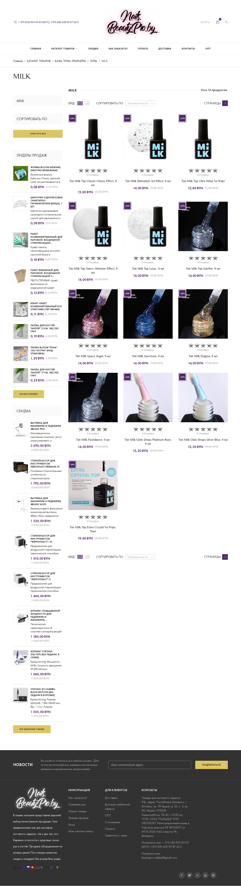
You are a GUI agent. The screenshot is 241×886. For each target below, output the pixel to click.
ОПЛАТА (143, 48)
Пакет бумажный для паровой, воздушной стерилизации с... (45, 273)
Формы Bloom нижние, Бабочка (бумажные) (46, 169)
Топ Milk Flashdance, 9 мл (93, 439)
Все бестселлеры (29, 394)
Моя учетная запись (81, 831)
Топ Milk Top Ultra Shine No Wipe (203, 181)
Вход (71, 824)
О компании (112, 822)
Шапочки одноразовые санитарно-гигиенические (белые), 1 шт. (47, 202)
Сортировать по (109, 103)
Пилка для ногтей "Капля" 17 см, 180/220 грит (44, 372)
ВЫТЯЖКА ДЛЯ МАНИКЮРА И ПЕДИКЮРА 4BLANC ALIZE (46, 501)
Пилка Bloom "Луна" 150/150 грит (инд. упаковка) (44, 350)
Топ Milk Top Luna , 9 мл (148, 268)
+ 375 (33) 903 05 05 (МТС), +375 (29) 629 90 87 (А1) (46, 22)
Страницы (212, 103)
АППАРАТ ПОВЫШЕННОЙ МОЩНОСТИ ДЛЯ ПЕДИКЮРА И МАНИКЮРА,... (45, 616)
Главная (35, 48)
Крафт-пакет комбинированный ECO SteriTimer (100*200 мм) (46, 306)
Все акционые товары (32, 729)
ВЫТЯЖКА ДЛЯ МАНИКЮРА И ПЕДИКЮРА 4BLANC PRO (46, 426)
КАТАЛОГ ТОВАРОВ (63, 48)
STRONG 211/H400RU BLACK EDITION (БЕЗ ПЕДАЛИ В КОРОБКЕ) (43, 692)
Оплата (110, 829)
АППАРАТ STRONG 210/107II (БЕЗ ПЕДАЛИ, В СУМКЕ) (45, 654)
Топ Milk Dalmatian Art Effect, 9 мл (148, 181)
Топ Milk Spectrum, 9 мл (148, 356)
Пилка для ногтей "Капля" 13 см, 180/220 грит (44, 328)
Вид (71, 103)
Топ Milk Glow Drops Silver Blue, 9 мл (203, 439)
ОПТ (208, 48)
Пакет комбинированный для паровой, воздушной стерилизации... (46, 238)
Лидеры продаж (78, 818)
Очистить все (38, 133)
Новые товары (77, 811)
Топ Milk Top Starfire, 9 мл (203, 268)
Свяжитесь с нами (116, 835)
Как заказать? (77, 798)
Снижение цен (77, 804)
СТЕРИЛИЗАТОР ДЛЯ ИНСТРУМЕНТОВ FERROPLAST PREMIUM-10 (45, 463)
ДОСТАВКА (164, 48)
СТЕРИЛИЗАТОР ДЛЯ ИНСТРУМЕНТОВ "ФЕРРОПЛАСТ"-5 (43, 576)
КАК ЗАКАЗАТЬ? (118, 48)
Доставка (111, 798)
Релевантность (141, 103)
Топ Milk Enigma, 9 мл (203, 356)
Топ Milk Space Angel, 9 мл (93, 356)
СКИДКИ (93, 48)
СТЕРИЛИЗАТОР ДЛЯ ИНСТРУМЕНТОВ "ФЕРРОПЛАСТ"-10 (43, 538)
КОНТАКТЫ (188, 48)
